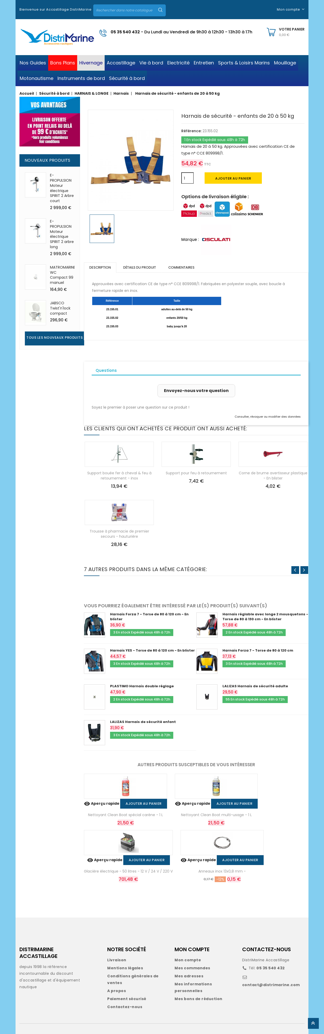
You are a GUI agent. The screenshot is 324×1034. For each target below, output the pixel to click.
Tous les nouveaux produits (54, 337)
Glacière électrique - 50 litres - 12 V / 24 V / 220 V (128, 871)
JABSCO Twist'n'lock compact (60, 308)
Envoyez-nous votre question (196, 391)
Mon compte (188, 960)
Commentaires (181, 267)
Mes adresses (189, 976)
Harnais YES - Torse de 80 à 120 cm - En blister (152, 650)
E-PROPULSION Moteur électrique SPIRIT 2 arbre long (62, 234)
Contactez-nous (124, 1006)
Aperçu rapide (102, 803)
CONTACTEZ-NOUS (266, 949)
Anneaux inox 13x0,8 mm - (222, 871)
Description (100, 267)
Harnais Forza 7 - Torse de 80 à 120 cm (257, 650)
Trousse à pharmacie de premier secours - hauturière (119, 534)
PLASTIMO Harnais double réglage (142, 686)
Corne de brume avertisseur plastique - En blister (273, 475)
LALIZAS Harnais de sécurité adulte (255, 686)
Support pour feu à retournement (196, 473)
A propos (116, 990)
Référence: (191, 131)
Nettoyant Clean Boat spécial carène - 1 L (125, 814)
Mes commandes (192, 968)
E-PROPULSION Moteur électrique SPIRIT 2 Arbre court (62, 188)
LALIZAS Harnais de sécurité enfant (143, 721)
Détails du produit (139, 267)
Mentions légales (125, 968)
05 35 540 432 (125, 32)
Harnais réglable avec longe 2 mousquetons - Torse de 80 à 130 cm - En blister (265, 617)
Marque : (190, 239)
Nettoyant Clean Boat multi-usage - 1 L (216, 814)
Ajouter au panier (233, 178)
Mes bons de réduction (198, 998)
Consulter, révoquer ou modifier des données (268, 417)
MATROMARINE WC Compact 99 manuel (62, 275)
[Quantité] (187, 178)
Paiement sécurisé (126, 998)
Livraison (116, 960)
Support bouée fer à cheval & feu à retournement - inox (119, 475)
